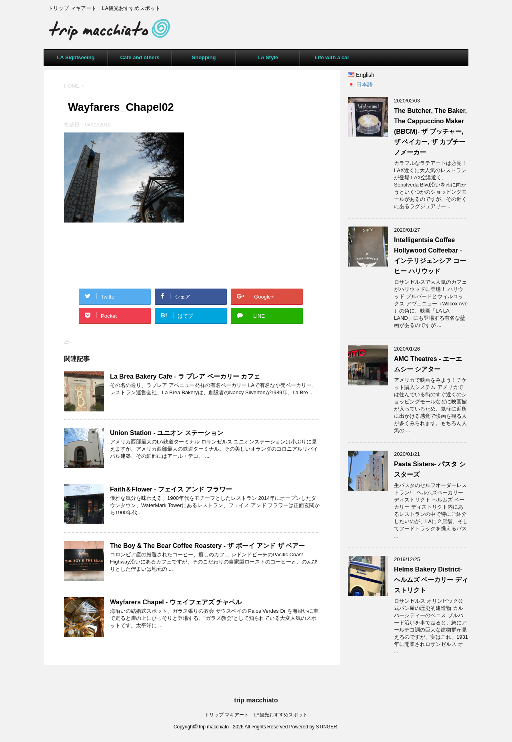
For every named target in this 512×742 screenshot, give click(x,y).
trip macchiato (256, 700)
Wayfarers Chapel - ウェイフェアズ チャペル (176, 602)
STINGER (326, 727)
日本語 (364, 84)
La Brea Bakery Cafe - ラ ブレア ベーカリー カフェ (185, 376)
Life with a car (332, 57)
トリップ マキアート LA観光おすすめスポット (256, 715)
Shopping (204, 57)
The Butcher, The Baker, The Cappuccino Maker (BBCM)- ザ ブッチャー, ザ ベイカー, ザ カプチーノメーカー (430, 131)
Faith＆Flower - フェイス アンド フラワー (171, 489)
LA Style (268, 57)
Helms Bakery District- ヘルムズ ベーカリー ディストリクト (431, 580)
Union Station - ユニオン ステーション (166, 432)
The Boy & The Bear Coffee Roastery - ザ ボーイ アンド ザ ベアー (207, 545)
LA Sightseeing (75, 57)
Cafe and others (139, 57)
